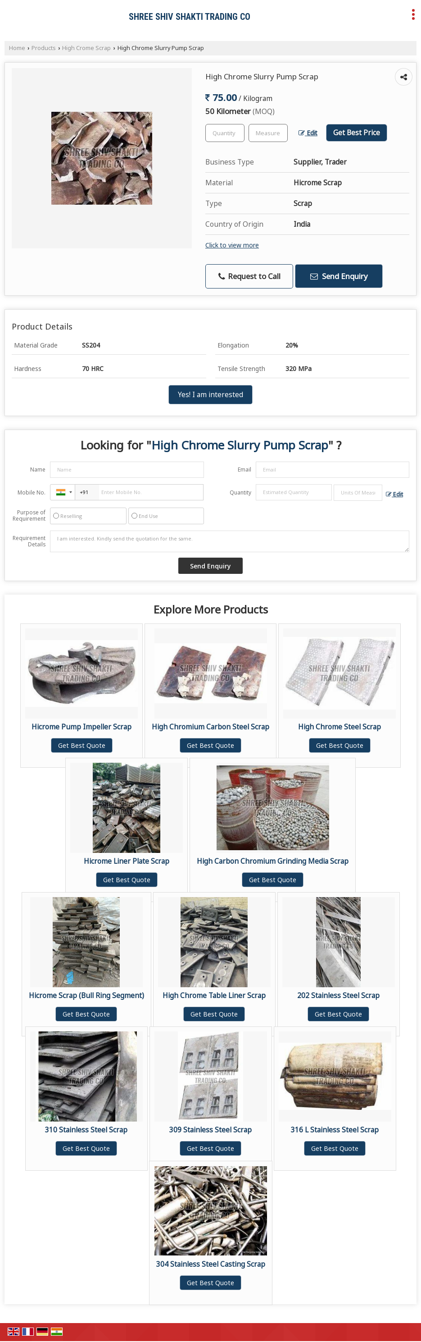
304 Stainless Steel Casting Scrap (210, 1264)
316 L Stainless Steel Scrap (335, 1130)
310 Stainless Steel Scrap (86, 1130)
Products (44, 48)
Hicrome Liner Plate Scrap (126, 861)
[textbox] (268, 133)
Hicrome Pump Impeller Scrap (81, 727)
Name (37, 469)
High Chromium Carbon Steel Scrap (210, 727)
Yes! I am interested (210, 394)
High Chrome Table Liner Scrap (214, 995)
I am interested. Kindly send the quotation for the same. (229, 541)
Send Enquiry (339, 276)
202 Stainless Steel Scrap (338, 995)
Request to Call (249, 276)
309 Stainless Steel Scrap (210, 1130)
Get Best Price (356, 132)
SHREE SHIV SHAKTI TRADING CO (189, 16)
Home (17, 48)
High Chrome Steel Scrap (339, 727)
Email (244, 469)
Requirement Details (29, 541)
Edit (308, 132)
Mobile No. (31, 492)
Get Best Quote (81, 745)
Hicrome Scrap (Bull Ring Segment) (86, 995)
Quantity (240, 492)
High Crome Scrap (86, 48)
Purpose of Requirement (29, 515)
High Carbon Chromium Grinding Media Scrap (273, 861)
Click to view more (232, 245)
